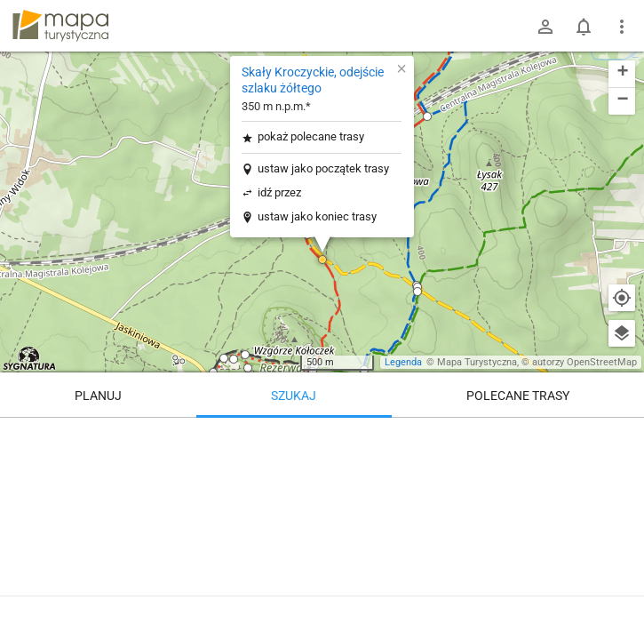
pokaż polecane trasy (311, 136)
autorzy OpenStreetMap (584, 362)
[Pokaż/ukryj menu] (622, 26)
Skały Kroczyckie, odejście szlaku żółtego (313, 80)
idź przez (279, 192)
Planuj (98, 395)
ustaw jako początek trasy (323, 168)
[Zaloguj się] (545, 26)
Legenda (403, 362)
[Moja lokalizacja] (621, 297)
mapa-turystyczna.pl (60, 26)
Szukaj (293, 395)
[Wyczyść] (622, 437)
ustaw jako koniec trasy (317, 216)
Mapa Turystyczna (477, 362)
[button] (322, 259)
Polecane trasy (517, 395)
